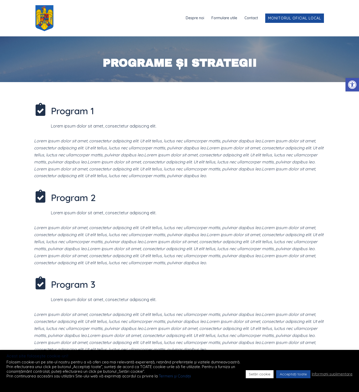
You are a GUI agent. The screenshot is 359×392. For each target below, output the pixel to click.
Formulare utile (224, 18)
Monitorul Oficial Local (294, 18)
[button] (352, 84)
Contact (251, 18)
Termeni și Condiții (175, 376)
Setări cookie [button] (259, 374)
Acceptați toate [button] (293, 374)
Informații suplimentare (332, 374)
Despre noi (195, 18)
